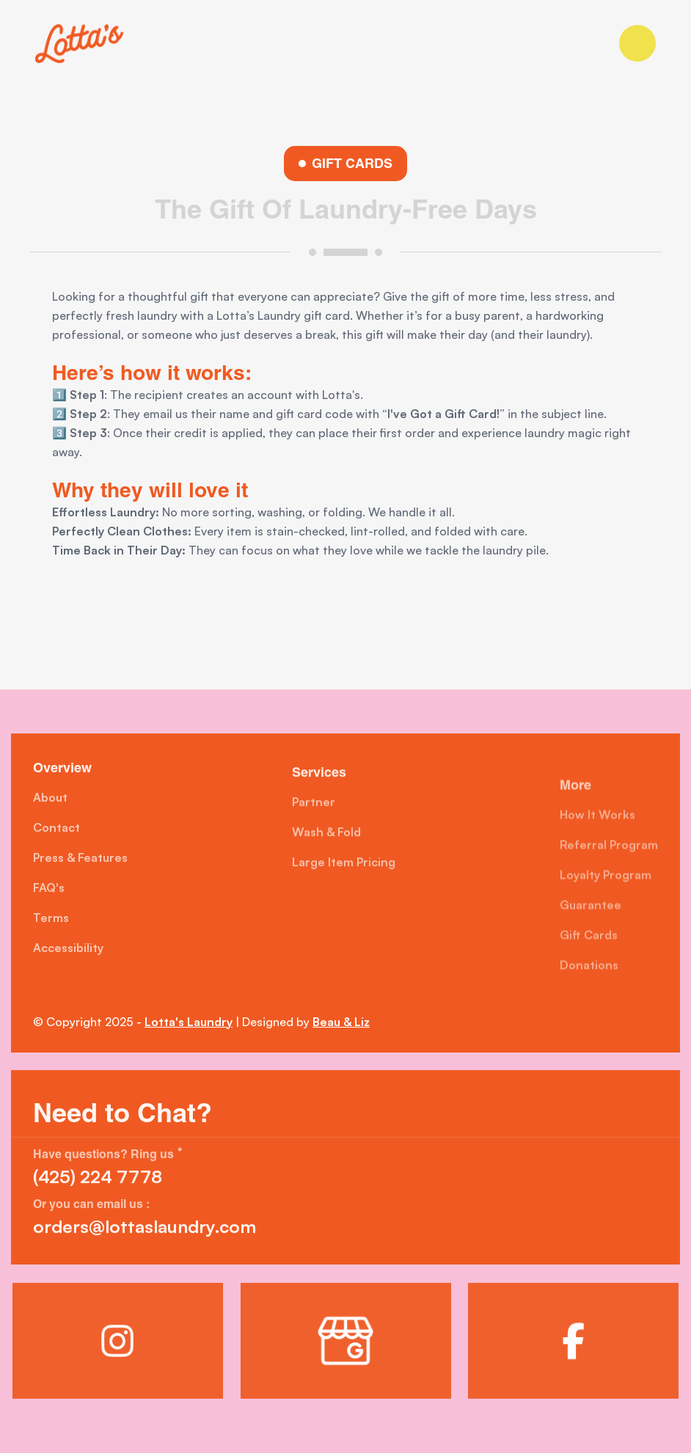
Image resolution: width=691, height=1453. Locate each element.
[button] (637, 43)
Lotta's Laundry (189, 1021)
